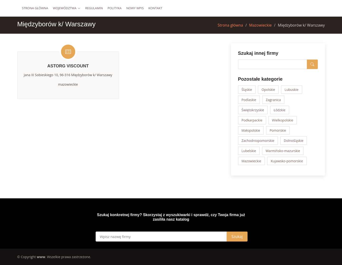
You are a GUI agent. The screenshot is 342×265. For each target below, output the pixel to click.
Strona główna (35, 8)
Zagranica (273, 100)
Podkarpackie (252, 120)
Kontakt (155, 8)
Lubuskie (291, 89)
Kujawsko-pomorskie (287, 161)
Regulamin (94, 8)
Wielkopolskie (282, 120)
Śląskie (247, 89)
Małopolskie (251, 130)
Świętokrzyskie (253, 110)
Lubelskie (249, 151)
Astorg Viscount (68, 66)
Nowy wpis (135, 8)
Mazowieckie (260, 25)
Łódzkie (280, 110)
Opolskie (268, 89)
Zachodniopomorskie (258, 140)
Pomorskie (278, 130)
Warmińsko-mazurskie (283, 151)
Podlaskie (249, 100)
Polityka (115, 8)
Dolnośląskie (294, 140)
